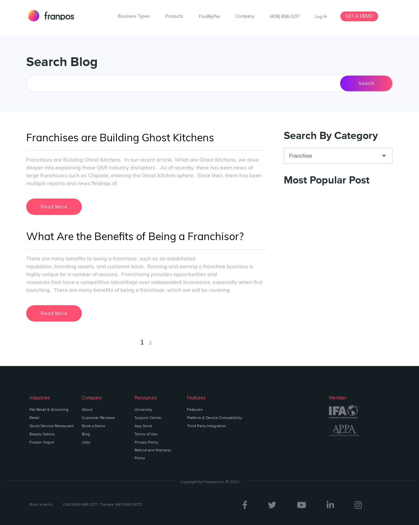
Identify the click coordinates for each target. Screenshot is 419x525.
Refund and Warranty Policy (153, 454)
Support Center (148, 417)
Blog (86, 434)
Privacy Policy (146, 442)
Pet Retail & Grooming (48, 409)
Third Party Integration (206, 426)
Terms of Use (146, 434)
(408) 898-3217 (285, 16)
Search (366, 83)
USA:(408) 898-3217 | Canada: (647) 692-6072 (102, 504)
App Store (143, 426)
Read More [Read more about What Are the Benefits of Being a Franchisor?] (54, 313)
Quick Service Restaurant (51, 426)
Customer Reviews (98, 417)
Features (195, 409)
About (87, 409)
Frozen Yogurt (41, 442)
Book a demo (41, 504)
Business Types (134, 16)
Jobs (86, 442)
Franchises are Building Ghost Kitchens (120, 137)
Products (174, 16)
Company (244, 16)
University (143, 409)
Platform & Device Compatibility (214, 417)
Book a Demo (93, 426)
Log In (321, 16)
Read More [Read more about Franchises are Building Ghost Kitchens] (54, 207)
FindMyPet (209, 16)
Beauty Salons (42, 434)
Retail (34, 417)
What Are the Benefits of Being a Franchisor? (135, 236)
